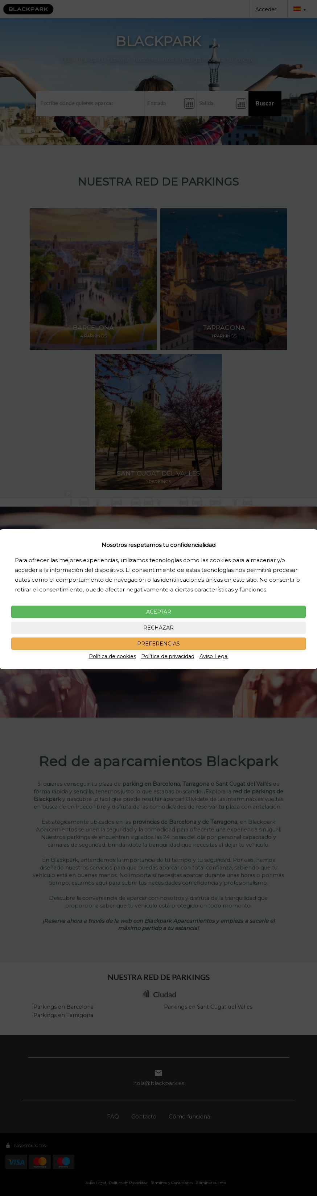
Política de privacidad (167, 656)
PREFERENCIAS (158, 643)
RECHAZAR (158, 627)
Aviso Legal (214, 656)
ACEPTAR (158, 612)
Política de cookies (112, 656)
